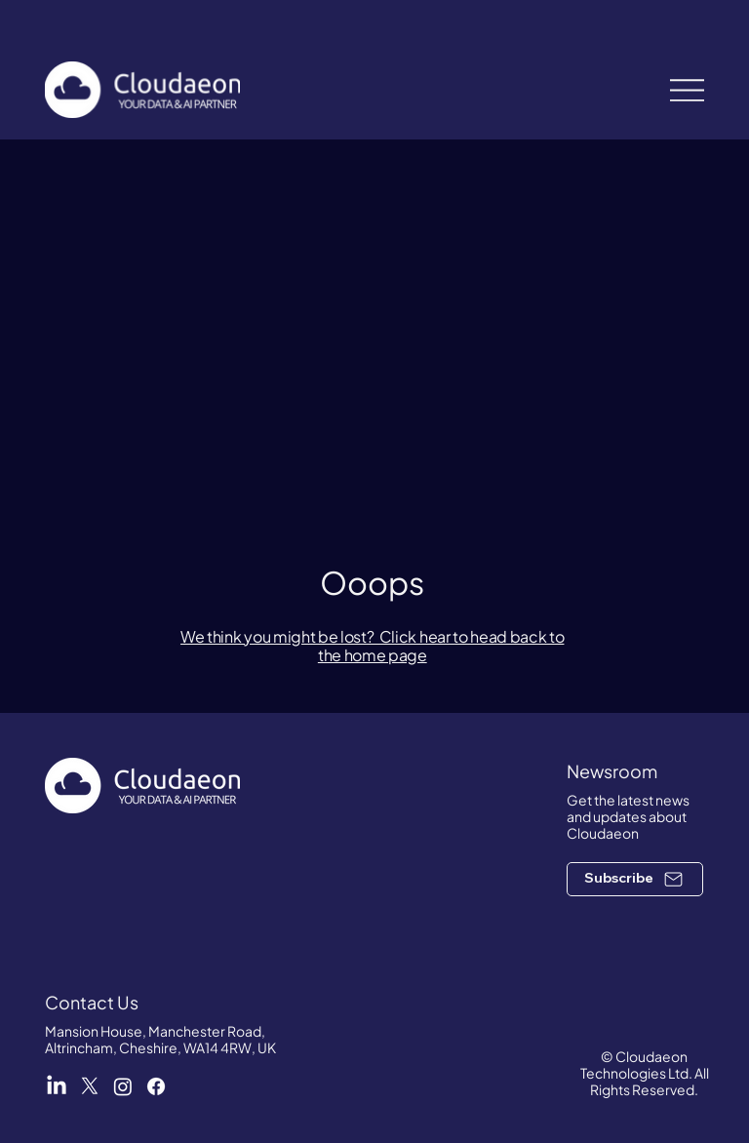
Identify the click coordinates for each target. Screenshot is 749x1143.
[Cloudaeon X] (89, 1086)
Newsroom (612, 771)
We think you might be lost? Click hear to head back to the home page (372, 645)
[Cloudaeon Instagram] (123, 1086)
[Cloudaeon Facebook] (156, 1086)
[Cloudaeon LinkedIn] (56, 1086)
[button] (635, 879)
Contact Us (91, 1002)
